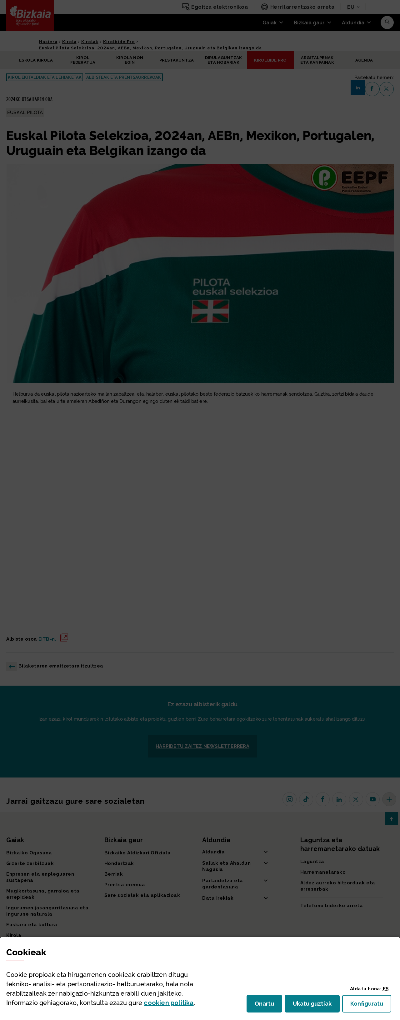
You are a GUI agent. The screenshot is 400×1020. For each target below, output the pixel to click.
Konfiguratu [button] (370, 1005)
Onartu (268, 1005)
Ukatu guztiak (314, 1005)
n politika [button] (168, 1003)
